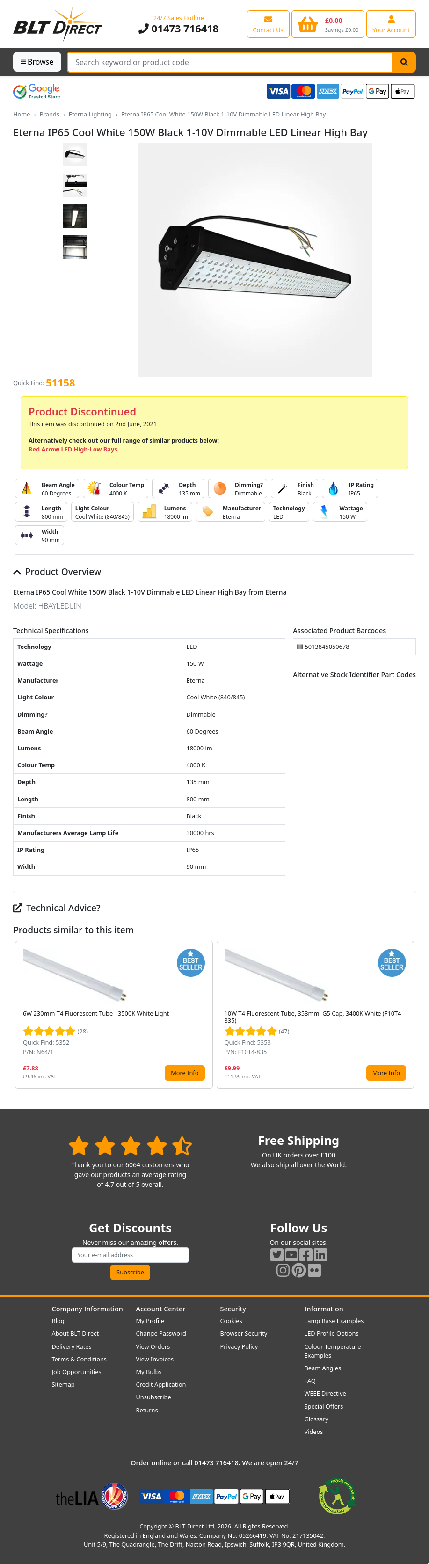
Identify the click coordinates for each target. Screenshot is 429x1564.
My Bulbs (149, 1372)
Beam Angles (323, 1368)
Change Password (161, 1333)
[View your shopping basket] (328, 23)
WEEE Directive (325, 1393)
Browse (37, 62)
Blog (58, 1321)
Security (233, 1308)
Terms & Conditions (79, 1359)
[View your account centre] (391, 23)
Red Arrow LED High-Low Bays (73, 449)
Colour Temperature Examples (333, 1351)
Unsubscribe (153, 1397)
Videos (314, 1431)
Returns (147, 1410)
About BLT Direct (75, 1333)
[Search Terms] (230, 62)
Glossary (317, 1419)
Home (21, 114)
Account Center (161, 1308)
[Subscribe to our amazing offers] (130, 1255)
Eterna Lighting (90, 114)
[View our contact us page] (268, 23)
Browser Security (244, 1333)
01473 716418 (178, 28)
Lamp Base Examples (334, 1321)
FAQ (310, 1380)
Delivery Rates (72, 1346)
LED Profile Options (332, 1333)
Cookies (231, 1321)
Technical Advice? (57, 908)
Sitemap (63, 1384)
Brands (49, 114)
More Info (184, 1073)
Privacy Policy (239, 1346)
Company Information (87, 1308)
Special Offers (324, 1406)
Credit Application (161, 1384)
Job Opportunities (77, 1372)
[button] (408, 1015)
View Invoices (155, 1359)
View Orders (153, 1346)
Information (324, 1308)
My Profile (150, 1321)
